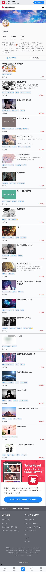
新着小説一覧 (6, 520)
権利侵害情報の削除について (15, 553)
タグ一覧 (4, 523)
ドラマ (27, 538)
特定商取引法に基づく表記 (25, 550)
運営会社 (29, 555)
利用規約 (8, 548)
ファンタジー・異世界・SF (33, 527)
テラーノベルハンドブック (18, 548)
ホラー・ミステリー (30, 531)
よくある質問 (36, 550)
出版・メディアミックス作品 (10, 531)
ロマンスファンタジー (31, 523)
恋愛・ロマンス (29, 520)
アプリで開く (39, 2)
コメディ (27, 542)
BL (25, 534)
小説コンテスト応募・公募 (9, 527)
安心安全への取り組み (11, 550)
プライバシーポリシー (20, 555)
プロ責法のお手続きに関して (31, 553)
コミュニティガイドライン (33, 548)
